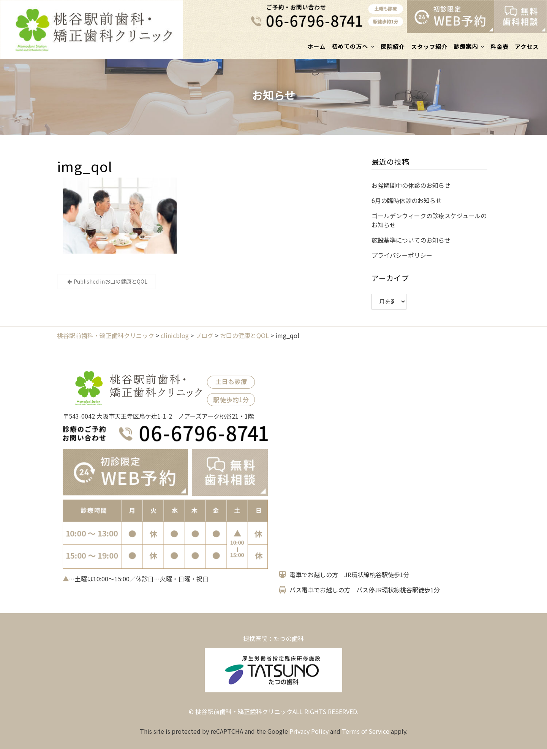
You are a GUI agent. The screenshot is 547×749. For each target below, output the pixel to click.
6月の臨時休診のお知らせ (407, 200)
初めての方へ (350, 46)
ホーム (316, 47)
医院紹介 (393, 47)
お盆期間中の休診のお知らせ (411, 185)
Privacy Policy (309, 731)
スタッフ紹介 (429, 47)
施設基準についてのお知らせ (411, 239)
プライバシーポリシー (402, 255)
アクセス (527, 47)
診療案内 (466, 46)
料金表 (499, 47)
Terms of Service (365, 731)
